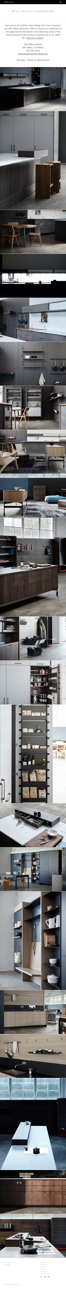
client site (43, 1264)
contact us (7, 1262)
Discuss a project (34, 38)
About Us (43, 1262)
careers (42, 1269)
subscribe (7, 1264)
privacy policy (44, 1271)
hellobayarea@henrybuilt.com (33, 53)
